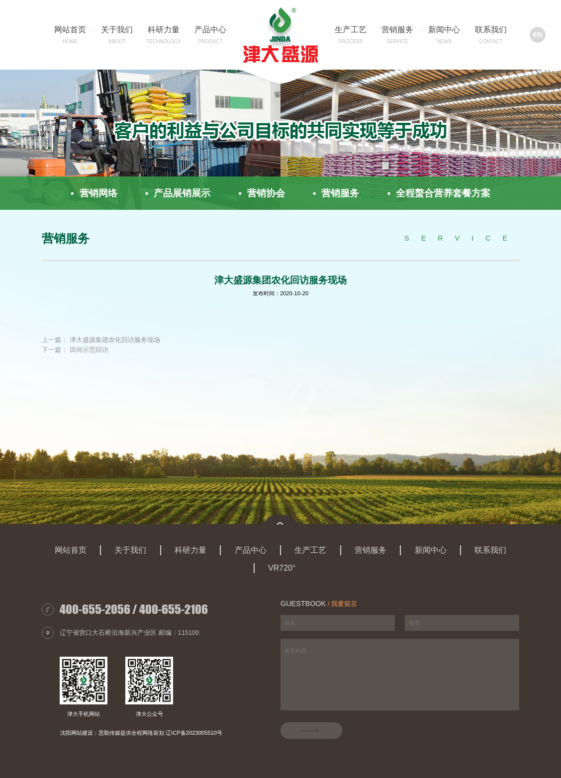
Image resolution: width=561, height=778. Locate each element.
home (70, 41)
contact (491, 41)
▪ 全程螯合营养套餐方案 (438, 193)
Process (351, 41)
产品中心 (210, 29)
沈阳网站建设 (76, 733)
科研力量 (164, 29)
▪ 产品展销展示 (177, 193)
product (210, 41)
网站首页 (70, 29)
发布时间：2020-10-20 (280, 293)
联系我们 (491, 29)
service (397, 41)
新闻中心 (444, 29)
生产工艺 (351, 29)
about (116, 41)
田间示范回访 (89, 350)
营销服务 (397, 29)
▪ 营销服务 (336, 193)
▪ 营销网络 (94, 193)
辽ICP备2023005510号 (194, 733)
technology (163, 41)
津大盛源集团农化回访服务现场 (115, 340)
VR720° (281, 568)
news (444, 41)
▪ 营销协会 (261, 193)
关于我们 (117, 29)
